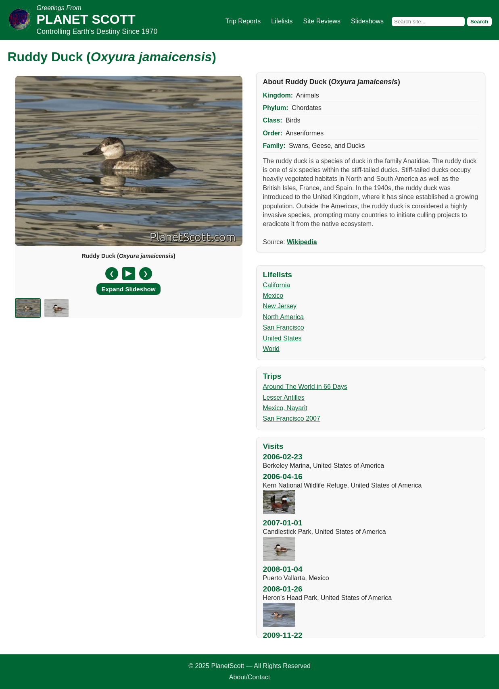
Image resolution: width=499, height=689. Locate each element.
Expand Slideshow (128, 289)
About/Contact (249, 677)
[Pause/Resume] (128, 273)
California (276, 285)
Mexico (273, 295)
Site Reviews (321, 21)
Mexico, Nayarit (285, 408)
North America (283, 316)
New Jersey (280, 306)
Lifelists (281, 21)
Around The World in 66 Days (305, 386)
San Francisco (283, 327)
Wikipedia (302, 242)
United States (282, 338)
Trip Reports (243, 21)
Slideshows (367, 21)
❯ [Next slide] (145, 273)
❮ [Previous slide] (111, 273)
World (271, 348)
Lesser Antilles (284, 397)
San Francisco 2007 (291, 418)
